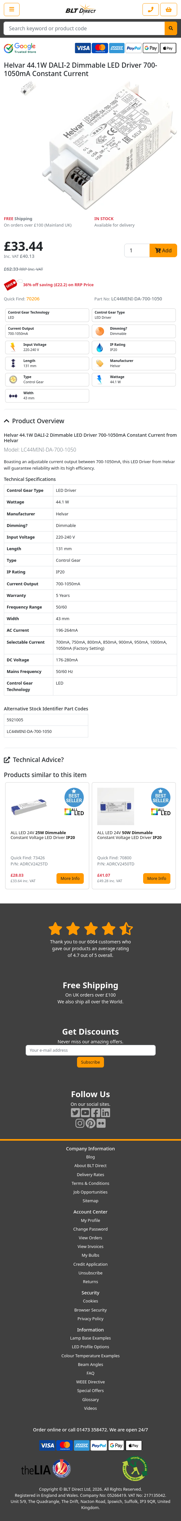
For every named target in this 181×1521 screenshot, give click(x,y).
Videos (90, 1408)
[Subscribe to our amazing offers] (91, 1050)
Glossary (90, 1399)
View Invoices (91, 1246)
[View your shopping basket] (168, 9)
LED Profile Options (90, 1347)
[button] (172, 836)
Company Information (90, 1149)
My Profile (90, 1220)
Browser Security (90, 1310)
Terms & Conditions (90, 1183)
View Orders (90, 1238)
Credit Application (90, 1264)
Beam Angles (90, 1364)
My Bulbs (90, 1255)
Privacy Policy (91, 1318)
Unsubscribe (90, 1273)
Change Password (90, 1229)
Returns (90, 1281)
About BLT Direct (90, 1165)
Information (90, 1330)
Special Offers (90, 1390)
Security (90, 1293)
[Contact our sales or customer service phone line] (150, 9)
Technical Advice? (34, 759)
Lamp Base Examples (90, 1338)
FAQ (90, 1373)
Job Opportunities (90, 1192)
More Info (70, 878)
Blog (90, 1157)
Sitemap (90, 1201)
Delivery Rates (90, 1174)
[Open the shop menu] (12, 9)
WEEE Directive (90, 1382)
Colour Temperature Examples (90, 1356)
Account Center (90, 1212)
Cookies (90, 1301)
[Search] (171, 28)
